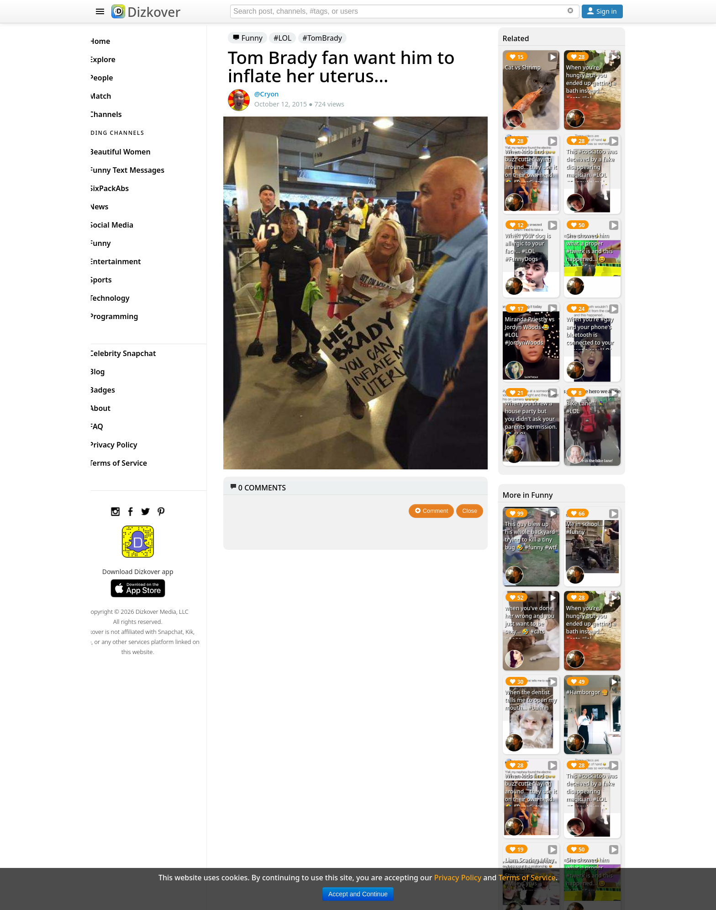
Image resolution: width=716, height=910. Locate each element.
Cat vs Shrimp (527, 67)
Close (474, 498)
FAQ (111, 424)
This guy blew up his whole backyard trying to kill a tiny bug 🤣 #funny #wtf (533, 524)
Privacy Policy (128, 442)
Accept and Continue (358, 894)
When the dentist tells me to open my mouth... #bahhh (531, 682)
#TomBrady (336, 38)
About (114, 406)
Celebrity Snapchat (137, 351)
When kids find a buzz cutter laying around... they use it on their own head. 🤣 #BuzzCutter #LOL (533, 167)
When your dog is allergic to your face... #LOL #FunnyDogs (532, 240)
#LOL (296, 38)
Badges (117, 388)
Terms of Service (132, 461)
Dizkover (145, 12)
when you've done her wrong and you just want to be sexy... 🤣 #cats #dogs (534, 604)
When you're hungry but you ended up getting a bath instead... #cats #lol (593, 83)
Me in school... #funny (587, 512)
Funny (261, 38)
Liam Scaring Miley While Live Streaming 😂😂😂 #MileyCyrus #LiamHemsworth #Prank (533, 852)
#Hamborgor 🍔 (590, 671)
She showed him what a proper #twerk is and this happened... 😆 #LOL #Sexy (592, 244)
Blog (111, 369)
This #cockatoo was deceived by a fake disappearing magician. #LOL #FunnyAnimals (592, 163)
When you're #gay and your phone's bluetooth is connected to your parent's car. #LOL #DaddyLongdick (592, 329)
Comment (436, 498)
